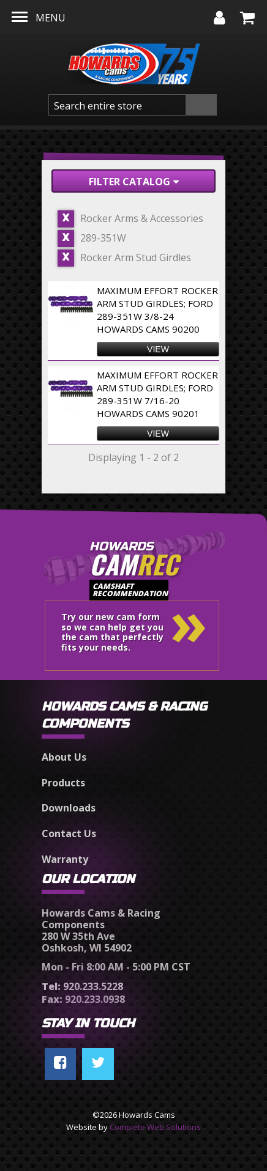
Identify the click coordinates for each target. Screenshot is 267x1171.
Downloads (69, 808)
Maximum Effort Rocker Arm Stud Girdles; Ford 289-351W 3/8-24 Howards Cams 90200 (157, 309)
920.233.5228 (82, 986)
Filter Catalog (134, 181)
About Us (64, 757)
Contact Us (69, 833)
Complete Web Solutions (155, 1126)
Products (63, 782)
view (158, 349)
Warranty (65, 859)
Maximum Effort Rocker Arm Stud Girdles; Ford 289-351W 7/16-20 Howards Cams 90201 (157, 394)
